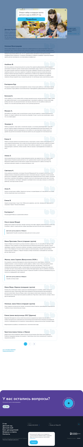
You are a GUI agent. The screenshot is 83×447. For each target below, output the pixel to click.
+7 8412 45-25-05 (32, 425)
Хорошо (34, 442)
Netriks (78, 438)
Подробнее (32, 438)
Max (7, 406)
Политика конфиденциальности (11, 440)
